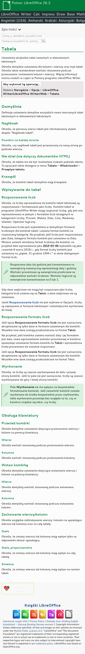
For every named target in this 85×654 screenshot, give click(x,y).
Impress (48, 14)
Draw (60, 14)
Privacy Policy (37, 621)
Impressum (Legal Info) (15, 621)
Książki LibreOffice (42, 605)
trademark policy (44, 643)
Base (71, 14)
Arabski (51, 20)
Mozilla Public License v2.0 (28, 630)
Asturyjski (66, 20)
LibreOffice (10, 14)
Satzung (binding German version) (35, 624)
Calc (36, 14)
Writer (26, 14)
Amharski (35, 20)
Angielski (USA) (13, 20)
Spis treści (9, 29)
